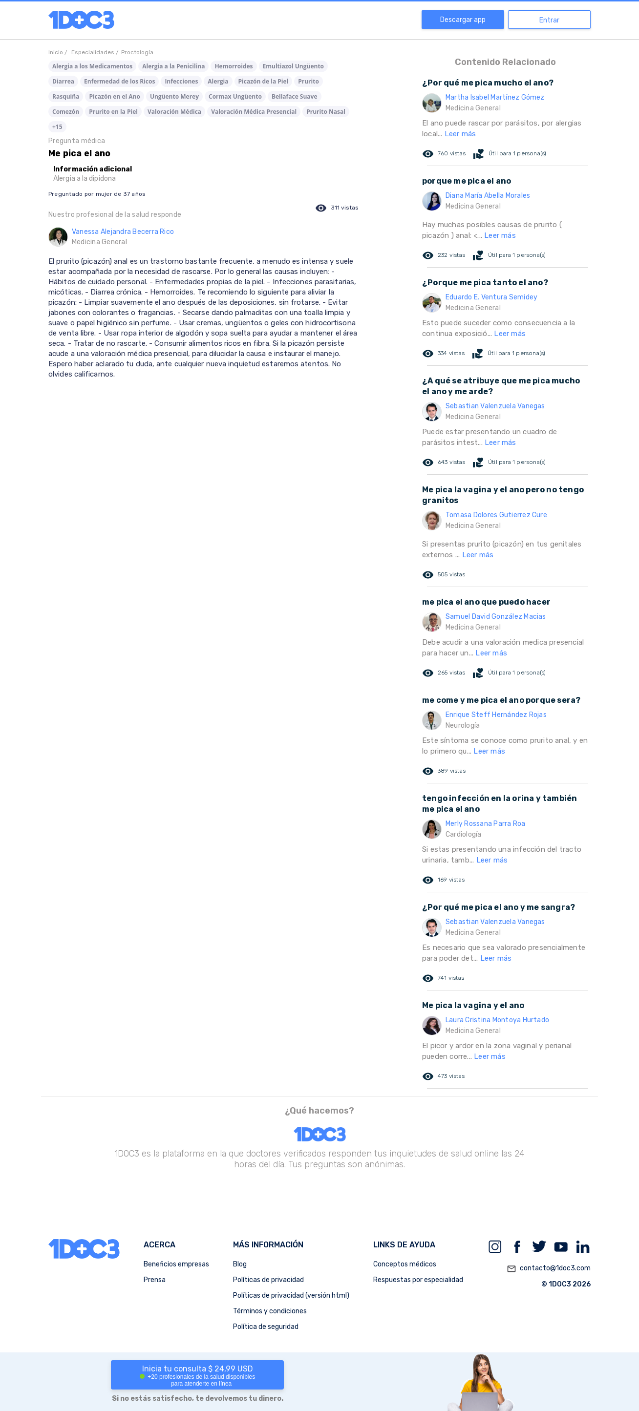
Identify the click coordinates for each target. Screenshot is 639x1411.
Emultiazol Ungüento (293, 66)
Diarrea (63, 81)
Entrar (549, 20)
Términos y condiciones (270, 1311)
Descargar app (463, 20)
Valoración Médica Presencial (254, 111)
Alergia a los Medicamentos (92, 66)
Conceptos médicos (404, 1264)
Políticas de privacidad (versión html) (291, 1295)
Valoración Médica (174, 111)
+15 (57, 127)
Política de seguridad (265, 1327)
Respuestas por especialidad (418, 1280)
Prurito (308, 81)
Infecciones (181, 81)
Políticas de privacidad (268, 1280)
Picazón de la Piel (263, 81)
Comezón (65, 111)
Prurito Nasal (325, 111)
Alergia (218, 81)
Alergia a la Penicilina (173, 66)
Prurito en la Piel (113, 111)
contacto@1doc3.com (549, 1269)
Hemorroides (233, 66)
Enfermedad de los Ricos (119, 81)
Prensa (155, 1280)
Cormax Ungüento (235, 96)
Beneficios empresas (176, 1264)
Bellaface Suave (295, 96)
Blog (240, 1264)
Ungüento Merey (174, 96)
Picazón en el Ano (114, 96)
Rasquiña (65, 96)
